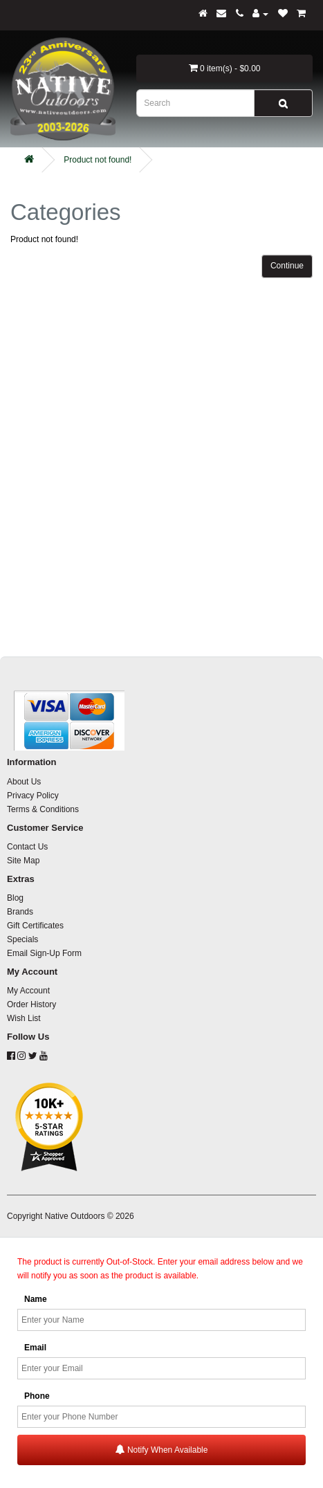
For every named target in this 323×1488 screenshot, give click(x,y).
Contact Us (27, 847)
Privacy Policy (33, 795)
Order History (31, 1004)
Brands (20, 912)
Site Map (23, 860)
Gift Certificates (35, 925)
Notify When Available (162, 1449)
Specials (22, 939)
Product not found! (97, 160)
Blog (15, 898)
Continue (287, 265)
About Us (24, 782)
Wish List (24, 1018)
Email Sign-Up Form (44, 953)
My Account (28, 990)
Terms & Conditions (43, 809)
